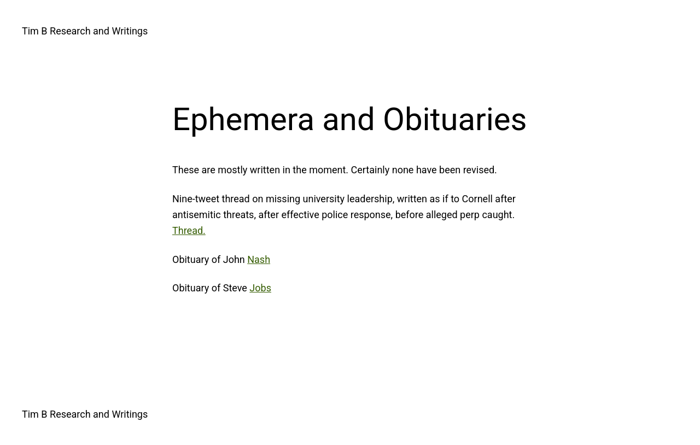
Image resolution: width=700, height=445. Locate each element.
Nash (258, 259)
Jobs (260, 288)
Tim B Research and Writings (85, 31)
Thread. (189, 230)
